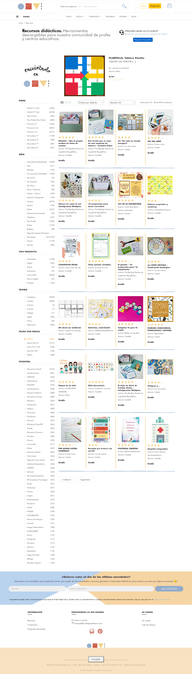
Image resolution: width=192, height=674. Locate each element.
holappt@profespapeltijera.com (88, 623)
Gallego (40, 313)
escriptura (40, 503)
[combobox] (90, 102)
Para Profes (40, 221)
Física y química (40, 189)
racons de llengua (40, 519)
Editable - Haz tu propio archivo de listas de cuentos (70, 143)
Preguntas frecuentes (36, 629)
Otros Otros (40, 116)
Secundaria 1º (40, 136)
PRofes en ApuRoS (131, 333)
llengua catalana (40, 393)
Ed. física (40, 186)
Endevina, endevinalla (99, 328)
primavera (40, 412)
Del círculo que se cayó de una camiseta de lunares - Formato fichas (100, 143)
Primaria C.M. (40, 128)
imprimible (40, 444)
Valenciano (40, 325)
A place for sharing (72, 330)
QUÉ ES (80, 16)
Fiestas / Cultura (40, 193)
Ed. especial (40, 182)
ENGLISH (40, 385)
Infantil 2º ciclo (40, 112)
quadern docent (40, 563)
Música (40, 205)
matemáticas (40, 381)
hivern (40, 535)
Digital (40, 263)
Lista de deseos (148, 625)
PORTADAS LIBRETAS (128, 448)
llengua (40, 409)
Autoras (123, 16)
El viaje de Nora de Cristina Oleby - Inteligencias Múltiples (129, 387)
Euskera (40, 305)
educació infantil (40, 452)
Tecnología (38, 237)
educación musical (40, 397)
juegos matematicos (40, 527)
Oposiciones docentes (40, 213)
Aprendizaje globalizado (40, 162)
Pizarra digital (40, 279)
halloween (40, 488)
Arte (40, 166)
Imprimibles (40, 275)
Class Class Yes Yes (73, 267)
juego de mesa (40, 555)
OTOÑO (40, 468)
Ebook (40, 267)
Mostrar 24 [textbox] (115, 102)
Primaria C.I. (40, 124)
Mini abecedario (96, 385)
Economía (40, 178)
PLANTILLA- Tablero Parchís (126, 57)
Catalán (40, 301)
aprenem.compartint (120, 68)
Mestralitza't (159, 333)
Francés (40, 309)
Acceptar (96, 659)
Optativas (40, 217)
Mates (40, 209)
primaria (40, 420)
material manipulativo (40, 464)
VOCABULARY (40, 515)
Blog (134, 16)
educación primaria (40, 432)
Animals (40, 523)
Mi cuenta (146, 620)
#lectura (40, 401)
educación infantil (40, 369)
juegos (40, 496)
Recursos (110, 16)
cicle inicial (40, 456)
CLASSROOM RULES (67, 265)
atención (40, 472)
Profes (40, 225)
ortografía (40, 539)
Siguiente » (85, 479)
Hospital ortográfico (158, 449)
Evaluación (40, 271)
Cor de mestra (130, 146)
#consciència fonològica (40, 480)
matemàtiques (40, 499)
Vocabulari (40, 416)
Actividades (40, 259)
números (40, 543)
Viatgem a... (154, 386)
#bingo (40, 559)
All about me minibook (69, 328)
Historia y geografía (40, 197)
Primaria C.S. (40, 132)
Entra (143, 6)
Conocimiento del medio (40, 174)
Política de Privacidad (161, 599)
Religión (40, 229)
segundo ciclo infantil (40, 460)
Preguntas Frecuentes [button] (142, 40)
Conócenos (32, 625)
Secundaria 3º (40, 144)
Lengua (40, 201)
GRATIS (40, 339)
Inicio (68, 16)
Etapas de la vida (67, 385)
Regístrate (154, 6)
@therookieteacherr (132, 451)
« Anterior (67, 479)
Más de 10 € (40, 351)
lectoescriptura (40, 373)
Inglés (40, 317)
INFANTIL (40, 377)
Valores (40, 245)
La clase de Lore (101, 267)
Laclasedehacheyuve (162, 210)
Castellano (40, 297)
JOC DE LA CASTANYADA (129, 204)
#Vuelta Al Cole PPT (40, 424)
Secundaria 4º (40, 148)
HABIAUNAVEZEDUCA (104, 330)
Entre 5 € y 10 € (40, 347)
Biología (40, 170)
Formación (95, 16)
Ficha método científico (99, 265)
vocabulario (40, 405)
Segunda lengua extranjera (40, 233)
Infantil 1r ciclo (40, 108)
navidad (40, 436)
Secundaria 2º (40, 140)
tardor (40, 484)
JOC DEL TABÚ (154, 141)
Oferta (40, 355)
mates (40, 448)
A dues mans (159, 144)
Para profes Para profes (40, 120)
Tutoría (40, 241)
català (40, 428)
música (40, 440)
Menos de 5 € (40, 343)
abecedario (40, 551)
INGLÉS (40, 511)
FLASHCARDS (40, 531)
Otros (40, 321)
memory (40, 547)
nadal (40, 507)
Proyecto (40, 283)
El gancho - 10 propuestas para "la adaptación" (128, 267)
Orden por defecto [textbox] (88, 102)
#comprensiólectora (40, 476)
